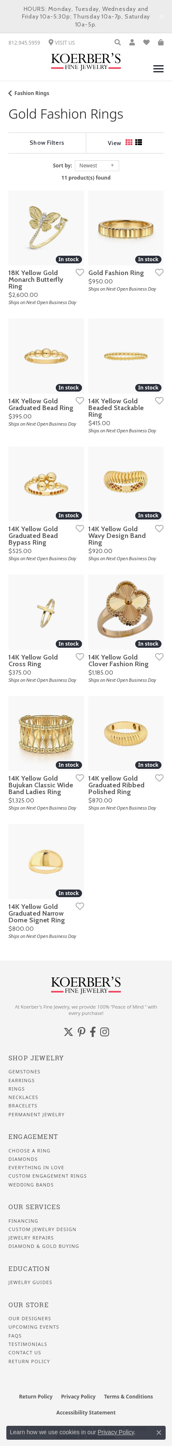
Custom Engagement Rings (47, 1176)
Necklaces (23, 1097)
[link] (24, 42)
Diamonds (23, 1159)
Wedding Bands (31, 1185)
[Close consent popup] (158, 1432)
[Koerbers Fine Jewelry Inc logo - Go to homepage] (86, 62)
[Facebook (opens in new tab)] (93, 1032)
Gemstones (24, 1072)
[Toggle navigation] (158, 73)
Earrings (21, 1080)
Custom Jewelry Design (42, 1229)
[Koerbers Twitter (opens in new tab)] (68, 1032)
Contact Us (24, 1353)
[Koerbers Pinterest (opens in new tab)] (81, 1032)
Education (29, 1268)
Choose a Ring (29, 1151)
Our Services (34, 1206)
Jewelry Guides (30, 1282)
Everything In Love (36, 1168)
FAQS (15, 1336)
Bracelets (23, 1106)
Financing (23, 1221)
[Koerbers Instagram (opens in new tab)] (104, 1032)
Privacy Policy (78, 1396)
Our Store (28, 1304)
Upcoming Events (33, 1327)
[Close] (161, 16)
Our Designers (29, 1319)
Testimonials (27, 1344)
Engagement (33, 1136)
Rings (16, 1089)
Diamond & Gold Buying (43, 1246)
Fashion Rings (31, 93)
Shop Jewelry (36, 1058)
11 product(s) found (85, 177)
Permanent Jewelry (36, 1115)
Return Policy (29, 1361)
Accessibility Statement (85, 1412)
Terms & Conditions (128, 1396)
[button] (118, 42)
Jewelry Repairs (31, 1238)
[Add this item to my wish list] (77, 272)
